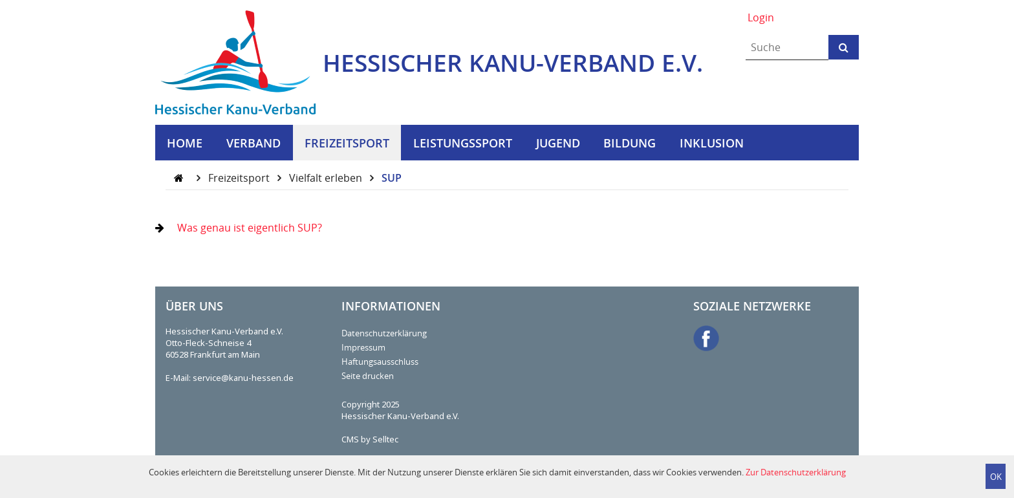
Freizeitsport (240, 178)
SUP (392, 178)
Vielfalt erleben (327, 178)
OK (996, 476)
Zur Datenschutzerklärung (796, 472)
